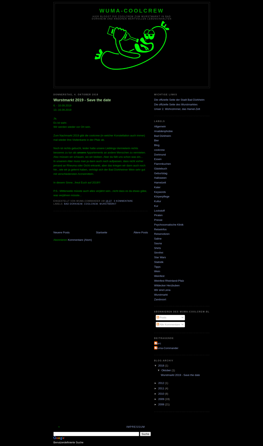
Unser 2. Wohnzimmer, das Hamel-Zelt (177, 109)
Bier (156, 140)
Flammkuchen (162, 163)
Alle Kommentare (168, 324)
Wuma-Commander (166, 348)
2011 (161, 388)
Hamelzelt (160, 182)
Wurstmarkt (108, 204)
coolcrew (91, 204)
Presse (158, 219)
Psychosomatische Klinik (168, 224)
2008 (161, 404)
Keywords (160, 192)
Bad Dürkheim (73, 204)
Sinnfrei (158, 252)
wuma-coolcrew (131, 11)
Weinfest (159, 276)
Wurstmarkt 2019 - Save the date (82, 100)
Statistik (159, 262)
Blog (156, 145)
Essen (157, 159)
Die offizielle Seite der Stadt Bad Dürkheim (179, 99)
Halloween (160, 177)
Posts (161, 317)
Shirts (157, 248)
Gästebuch (160, 168)
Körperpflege (161, 196)
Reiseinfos (160, 229)
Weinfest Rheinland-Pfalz (169, 280)
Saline (157, 238)
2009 (161, 399)
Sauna (158, 243)
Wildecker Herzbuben (167, 285)
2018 (161, 365)
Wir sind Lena (162, 290)
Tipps (157, 266)
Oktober (166, 370)
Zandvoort (160, 299)
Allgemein (160, 126)
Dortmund (160, 154)
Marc (158, 343)
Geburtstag (160, 173)
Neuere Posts (61, 232)
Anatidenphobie (163, 131)
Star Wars (160, 257)
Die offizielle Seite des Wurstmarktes (175, 104)
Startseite (101, 232)
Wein (157, 271)
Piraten (158, 215)
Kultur (157, 201)
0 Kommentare (123, 201)
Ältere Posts (141, 232)
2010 (161, 393)
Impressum (135, 426)
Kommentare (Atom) (80, 239)
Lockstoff (159, 210)
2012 (161, 383)
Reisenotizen (162, 233)
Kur (156, 205)
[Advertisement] (101, 221)
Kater (157, 187)
